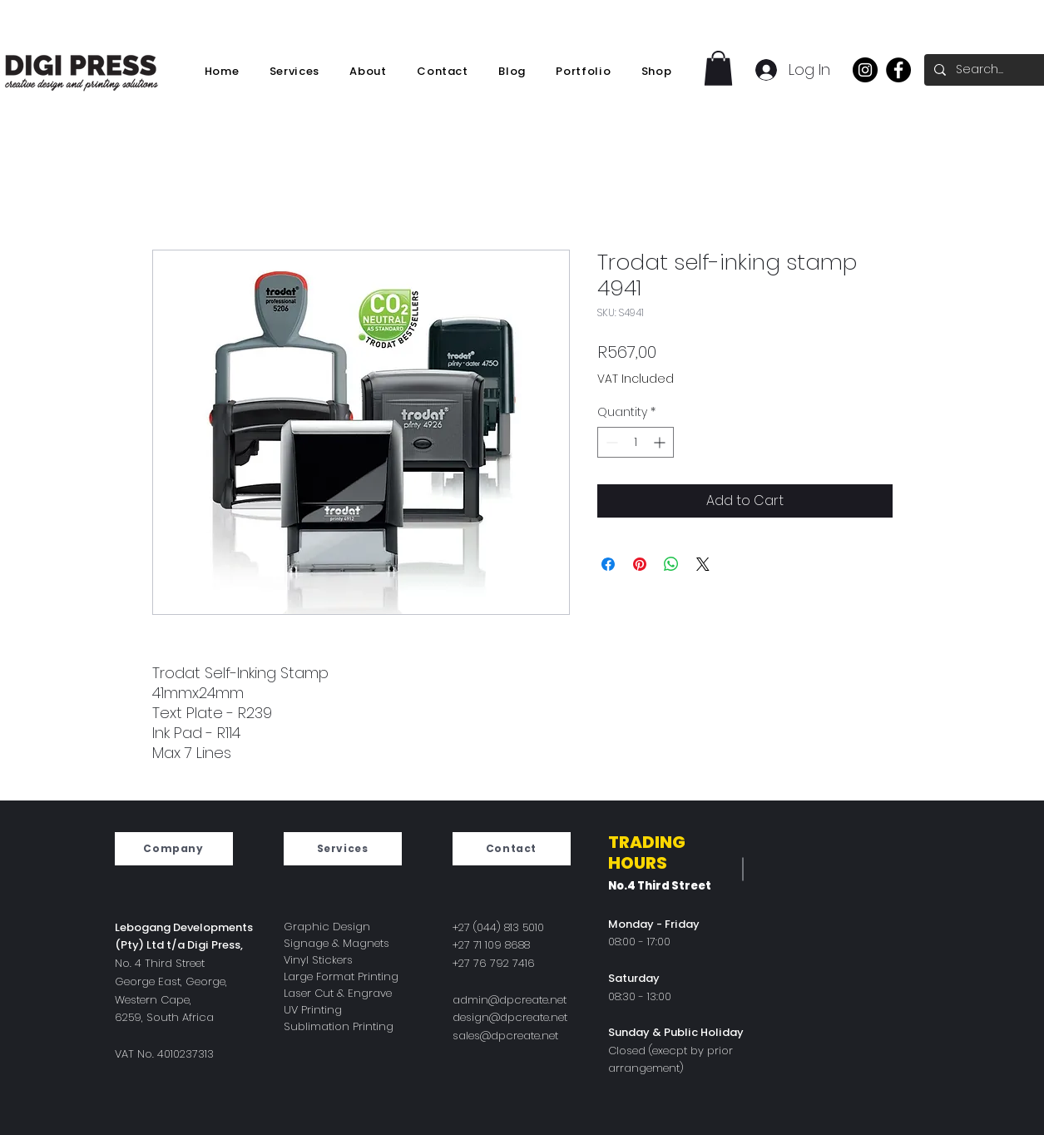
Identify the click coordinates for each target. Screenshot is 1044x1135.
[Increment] (661, 442)
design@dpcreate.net (510, 1017)
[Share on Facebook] (608, 564)
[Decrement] (610, 442)
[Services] (343, 848)
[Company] (174, 848)
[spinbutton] (636, 442)
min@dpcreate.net (517, 1000)
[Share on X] (703, 564)
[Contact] (512, 848)
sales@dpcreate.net (505, 1035)
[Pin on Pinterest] (640, 564)
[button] (718, 68)
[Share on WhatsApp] (671, 564)
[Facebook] (898, 69)
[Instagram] (865, 69)
